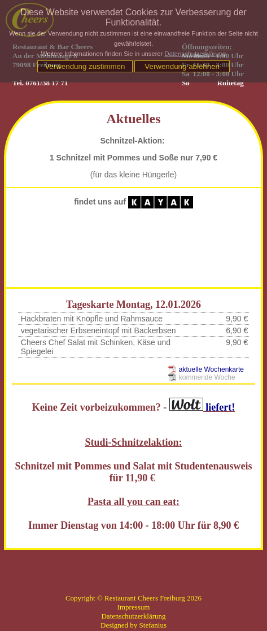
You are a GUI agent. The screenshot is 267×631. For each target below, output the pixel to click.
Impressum (133, 607)
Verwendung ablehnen (182, 66)
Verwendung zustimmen (85, 66)
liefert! (202, 407)
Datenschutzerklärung (195, 53)
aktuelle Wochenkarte (211, 369)
